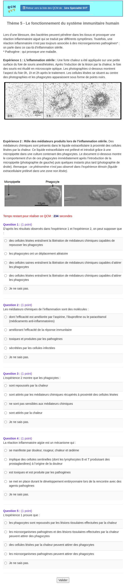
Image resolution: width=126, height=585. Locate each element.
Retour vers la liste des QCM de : (55, 8)
